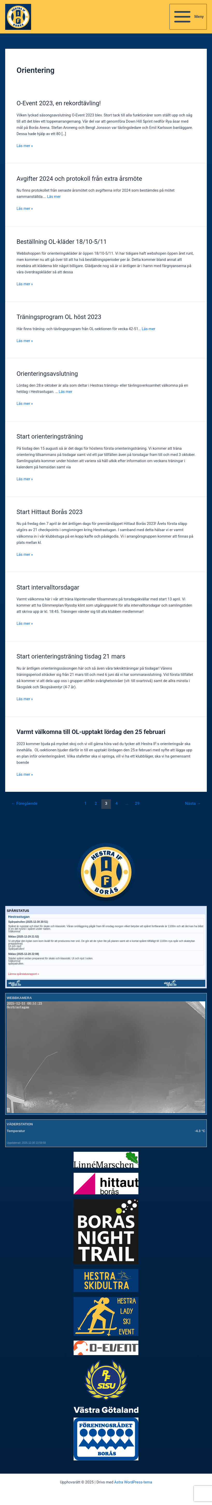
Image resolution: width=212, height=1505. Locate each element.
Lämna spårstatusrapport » (23, 974)
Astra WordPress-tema (133, 1482)
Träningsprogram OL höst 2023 (59, 317)
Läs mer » (25, 146)
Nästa (193, 803)
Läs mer (53, 196)
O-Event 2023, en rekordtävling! (61, 103)
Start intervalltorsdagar (48, 587)
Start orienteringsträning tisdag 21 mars (71, 656)
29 (137, 803)
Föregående (24, 803)
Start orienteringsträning (50, 436)
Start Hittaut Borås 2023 (50, 512)
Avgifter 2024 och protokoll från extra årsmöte (79, 178)
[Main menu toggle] (188, 17)
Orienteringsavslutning (47, 373)
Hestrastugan (19, 917)
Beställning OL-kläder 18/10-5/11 (62, 241)
